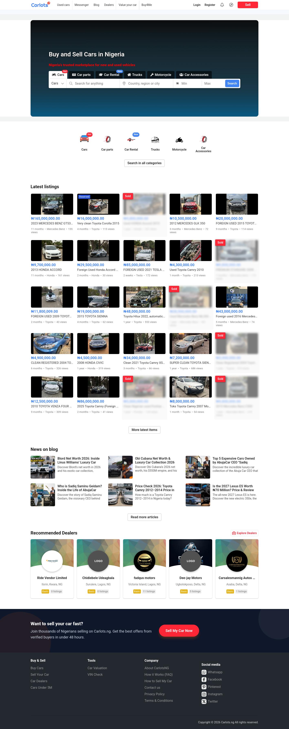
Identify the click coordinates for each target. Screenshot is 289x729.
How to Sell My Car (158, 681)
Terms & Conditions (158, 701)
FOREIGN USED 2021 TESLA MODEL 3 (145, 270)
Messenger (82, 5)
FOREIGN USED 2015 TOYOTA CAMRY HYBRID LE (237, 223)
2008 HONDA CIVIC (90, 363)
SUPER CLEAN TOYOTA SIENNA (191, 363)
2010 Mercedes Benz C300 (234, 406)
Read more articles (144, 517)
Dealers (109, 5)
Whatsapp (212, 672)
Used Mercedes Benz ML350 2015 (191, 316)
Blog (96, 5)
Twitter (210, 701)
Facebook (212, 679)
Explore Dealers (244, 533)
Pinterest (211, 686)
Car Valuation (97, 668)
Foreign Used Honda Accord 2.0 (98, 270)
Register (210, 5)
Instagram (212, 694)
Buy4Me (147, 5)
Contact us (152, 688)
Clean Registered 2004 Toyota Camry (237, 363)
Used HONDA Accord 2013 (142, 223)
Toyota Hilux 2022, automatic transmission (145, 316)
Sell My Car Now (179, 630)
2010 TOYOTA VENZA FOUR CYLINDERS (52, 406)
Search (232, 83)
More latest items (144, 430)
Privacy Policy (154, 694)
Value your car (128, 5)
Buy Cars (37, 668)
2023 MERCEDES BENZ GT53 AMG (52, 223)
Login (197, 5)
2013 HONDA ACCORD (46, 270)
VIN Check (95, 675)
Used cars (63, 5)
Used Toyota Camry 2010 (187, 270)
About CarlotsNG (156, 668)
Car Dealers (39, 681)
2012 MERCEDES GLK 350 (187, 223)
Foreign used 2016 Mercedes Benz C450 (237, 316)
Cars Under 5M (41, 688)
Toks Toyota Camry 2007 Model (191, 406)
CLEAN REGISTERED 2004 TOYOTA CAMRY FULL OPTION (52, 363)
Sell (248, 5)
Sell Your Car (40, 675)
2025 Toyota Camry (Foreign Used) (98, 406)
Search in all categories (144, 163)
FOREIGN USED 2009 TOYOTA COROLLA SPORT (52, 316)
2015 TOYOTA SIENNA (92, 316)
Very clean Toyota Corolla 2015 (98, 223)
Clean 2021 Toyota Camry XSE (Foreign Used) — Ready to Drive (145, 363)
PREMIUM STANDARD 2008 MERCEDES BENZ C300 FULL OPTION (237, 270)
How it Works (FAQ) (158, 675)
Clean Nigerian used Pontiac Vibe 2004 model (145, 406)
